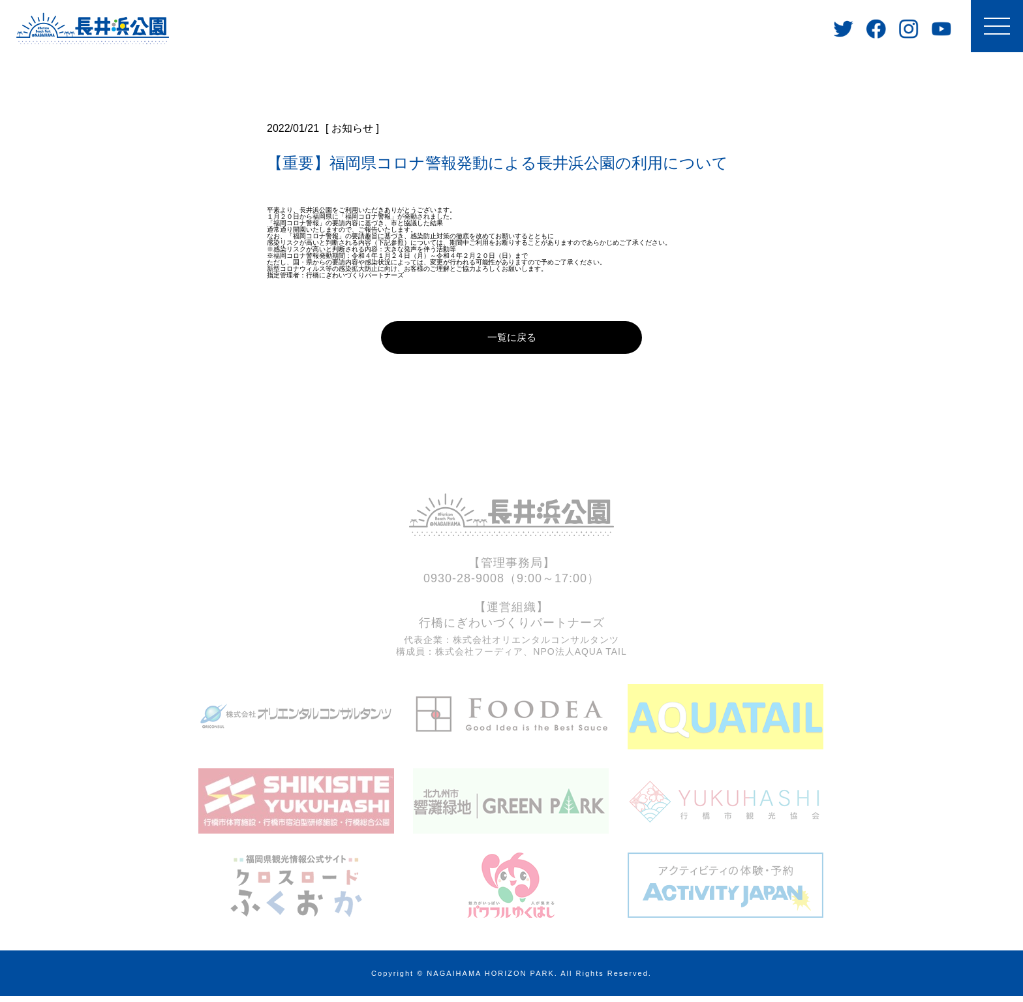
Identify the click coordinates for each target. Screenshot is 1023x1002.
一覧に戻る (511, 340)
